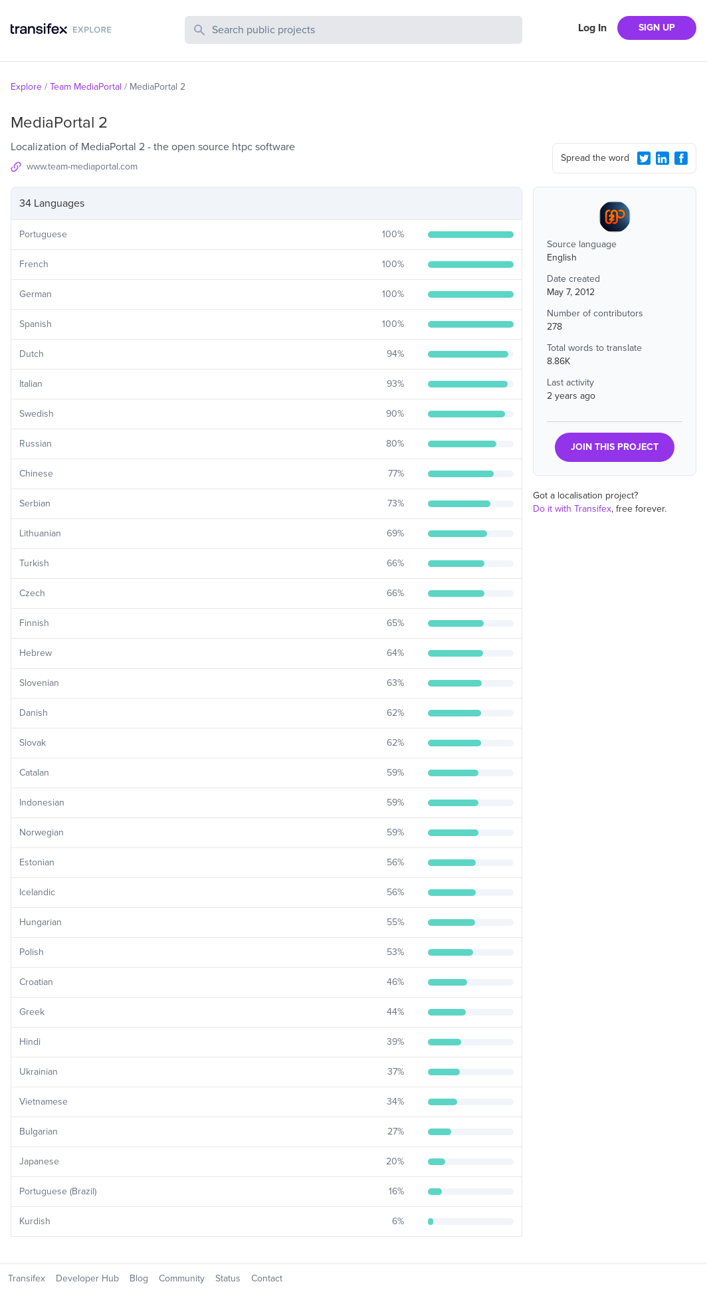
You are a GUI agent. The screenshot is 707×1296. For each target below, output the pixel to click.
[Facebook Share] (681, 158)
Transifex (26, 1278)
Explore (26, 86)
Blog (139, 1278)
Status (228, 1278)
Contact (266, 1278)
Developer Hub (87, 1278)
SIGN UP (657, 27)
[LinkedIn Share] (662, 158)
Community (182, 1278)
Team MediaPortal (86, 86)
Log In (592, 28)
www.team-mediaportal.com (82, 166)
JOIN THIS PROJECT (614, 447)
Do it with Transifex (572, 508)
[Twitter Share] (644, 158)
